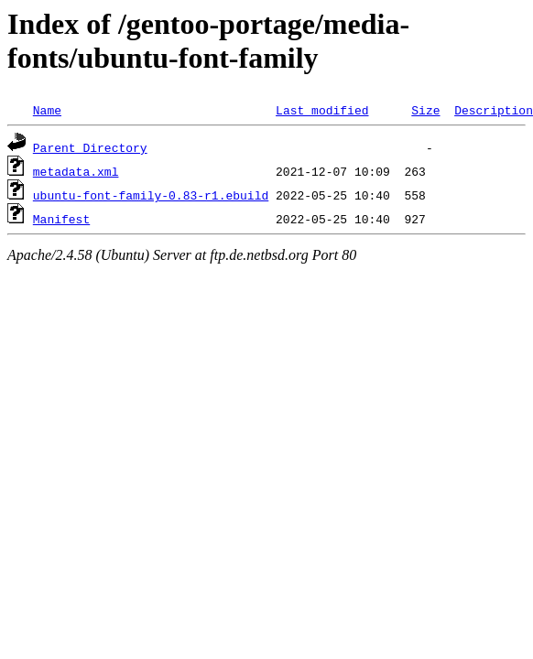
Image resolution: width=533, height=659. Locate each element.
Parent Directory (90, 147)
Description (493, 110)
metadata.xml (76, 171)
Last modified (322, 110)
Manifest (61, 219)
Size (425, 110)
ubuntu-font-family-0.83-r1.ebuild (150, 195)
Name (47, 110)
